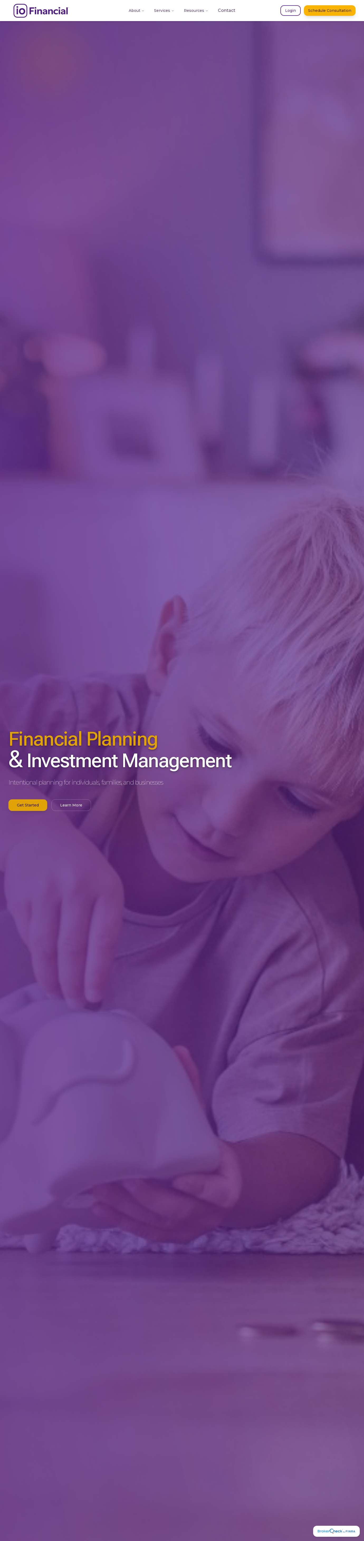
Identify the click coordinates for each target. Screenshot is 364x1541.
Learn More (71, 805)
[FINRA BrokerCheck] (336, 1531)
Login (290, 10)
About (137, 10)
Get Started (28, 805)
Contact (226, 10)
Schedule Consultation (329, 10)
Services (164, 10)
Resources (196, 10)
